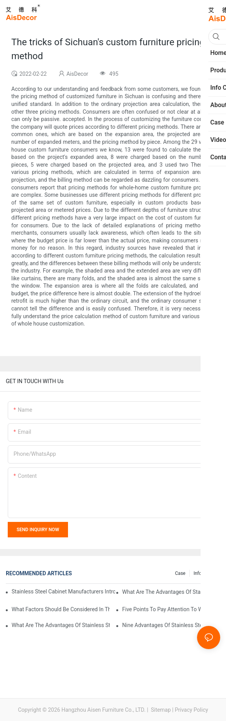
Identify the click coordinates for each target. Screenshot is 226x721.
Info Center (205, 573)
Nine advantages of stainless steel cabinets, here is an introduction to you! (171, 625)
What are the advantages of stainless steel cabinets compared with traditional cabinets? (171, 592)
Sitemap (160, 710)
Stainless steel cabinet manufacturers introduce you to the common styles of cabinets (63, 591)
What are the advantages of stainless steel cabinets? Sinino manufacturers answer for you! (61, 625)
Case (180, 573)
